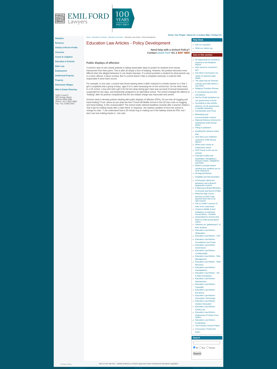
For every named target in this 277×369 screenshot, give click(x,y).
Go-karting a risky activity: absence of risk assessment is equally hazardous (207, 105)
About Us (191, 35)
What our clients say (204, 48)
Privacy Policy (66, 364)
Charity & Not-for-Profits (66, 47)
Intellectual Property (64, 75)
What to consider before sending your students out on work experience (207, 168)
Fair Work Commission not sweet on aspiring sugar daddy (206, 75)
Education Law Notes (115, 37)
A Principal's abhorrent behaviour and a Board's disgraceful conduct (205, 183)
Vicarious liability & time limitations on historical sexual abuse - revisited (205, 211)
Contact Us (216, 35)
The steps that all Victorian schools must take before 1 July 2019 (206, 83)
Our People (180, 35)
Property (59, 80)
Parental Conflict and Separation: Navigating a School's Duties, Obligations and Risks (207, 159)
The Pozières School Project (207, 326)
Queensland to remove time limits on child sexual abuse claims (207, 219)
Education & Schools (99, 37)
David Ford (163, 52)
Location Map (203, 35)
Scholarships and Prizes (205, 111)
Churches (59, 52)
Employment (61, 71)
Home (170, 35)
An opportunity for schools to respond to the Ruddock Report (207, 62)
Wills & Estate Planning (66, 89)
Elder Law (59, 66)
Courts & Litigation (64, 57)
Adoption (59, 38)
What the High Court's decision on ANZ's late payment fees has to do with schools (205, 197)
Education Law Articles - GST (207, 236)
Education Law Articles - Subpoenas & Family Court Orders (206, 314)
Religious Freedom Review (206, 88)
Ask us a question (203, 45)
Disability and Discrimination (207, 177)
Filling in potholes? (203, 128)
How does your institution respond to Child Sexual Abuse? (206, 139)
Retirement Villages (64, 85)
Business (59, 43)
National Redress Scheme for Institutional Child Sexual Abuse (208, 122)
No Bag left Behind (203, 173)
